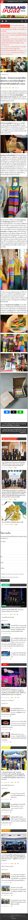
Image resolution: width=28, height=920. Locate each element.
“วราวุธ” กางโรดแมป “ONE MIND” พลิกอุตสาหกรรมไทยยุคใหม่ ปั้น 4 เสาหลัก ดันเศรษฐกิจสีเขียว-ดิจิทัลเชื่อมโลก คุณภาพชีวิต (14, 35)
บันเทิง (3, 685)
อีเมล (2, 562)
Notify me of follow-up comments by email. (13, 574)
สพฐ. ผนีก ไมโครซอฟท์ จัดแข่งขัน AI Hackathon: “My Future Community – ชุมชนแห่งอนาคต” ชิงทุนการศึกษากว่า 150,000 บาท (13, 52)
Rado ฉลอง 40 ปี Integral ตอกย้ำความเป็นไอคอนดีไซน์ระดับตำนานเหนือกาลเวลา (18, 795)
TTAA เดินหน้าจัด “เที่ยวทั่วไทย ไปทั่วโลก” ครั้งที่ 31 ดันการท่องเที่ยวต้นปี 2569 (18, 654)
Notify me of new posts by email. (10, 577)
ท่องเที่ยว (4, 605)
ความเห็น (3, 541)
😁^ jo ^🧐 (13, 467)
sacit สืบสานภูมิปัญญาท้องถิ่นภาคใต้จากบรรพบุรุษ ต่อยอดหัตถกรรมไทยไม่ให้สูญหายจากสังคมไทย (14, 424)
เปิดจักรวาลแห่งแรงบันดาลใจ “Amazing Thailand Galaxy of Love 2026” (12, 610)
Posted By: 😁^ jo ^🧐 (6, 87)
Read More (4, 620)
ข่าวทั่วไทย (3, 70)
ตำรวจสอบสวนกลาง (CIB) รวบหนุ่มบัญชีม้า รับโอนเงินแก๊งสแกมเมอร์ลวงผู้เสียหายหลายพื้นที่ (18, 902)
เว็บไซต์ (2, 568)
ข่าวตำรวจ (4, 851)
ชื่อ (2, 556)
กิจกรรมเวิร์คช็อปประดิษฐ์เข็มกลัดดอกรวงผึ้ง (12, 522)
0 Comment (16, 87)
